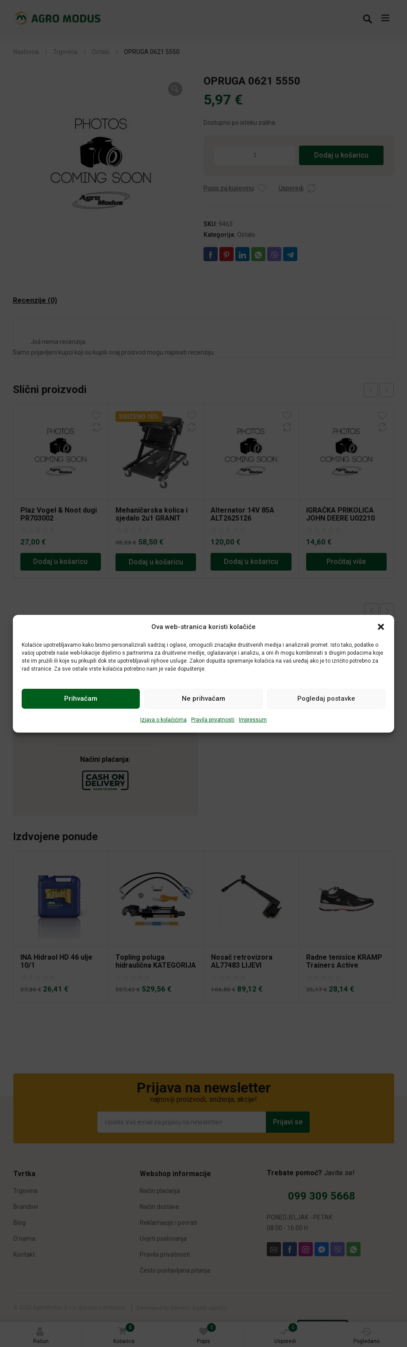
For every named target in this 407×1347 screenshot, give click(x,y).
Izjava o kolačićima (163, 720)
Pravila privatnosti (212, 720)
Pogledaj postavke (326, 698)
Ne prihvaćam (203, 698)
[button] (380, 626)
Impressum (253, 720)
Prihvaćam (80, 698)
